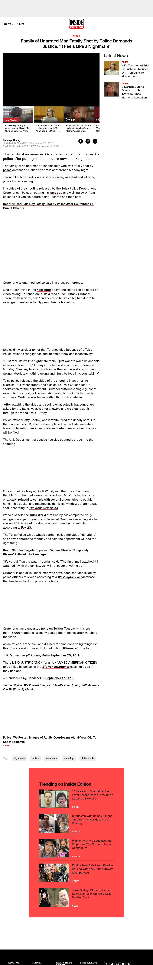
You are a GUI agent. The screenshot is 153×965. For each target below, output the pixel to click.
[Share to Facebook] (80, 142)
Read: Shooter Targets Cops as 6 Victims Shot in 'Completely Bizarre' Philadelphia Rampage (46, 552)
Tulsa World (38, 515)
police (7, 170)
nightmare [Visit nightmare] (19, 758)
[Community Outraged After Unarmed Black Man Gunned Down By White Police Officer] (18, 119)
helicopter (44, 290)
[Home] (76, 24)
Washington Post (70, 577)
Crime (75, 807)
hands (53, 192)
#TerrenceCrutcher (55, 666)
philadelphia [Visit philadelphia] (87, 758)
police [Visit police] (35, 758)
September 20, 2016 (65, 655)
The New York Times (43, 508)
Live (22, 24)
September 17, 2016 (59, 678)
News (7, 24)
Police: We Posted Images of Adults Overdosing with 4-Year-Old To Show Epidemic (50, 739)
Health (76, 832)
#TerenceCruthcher (77, 648)
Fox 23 (26, 527)
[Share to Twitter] (88, 142)
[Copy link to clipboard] (95, 142)
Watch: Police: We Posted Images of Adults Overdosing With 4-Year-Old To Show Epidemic (51, 687)
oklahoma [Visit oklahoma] (51, 758)
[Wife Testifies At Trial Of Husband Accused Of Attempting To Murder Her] (48, 119)
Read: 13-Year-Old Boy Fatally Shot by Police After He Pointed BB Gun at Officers (48, 206)
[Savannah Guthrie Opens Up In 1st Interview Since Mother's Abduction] (79, 119)
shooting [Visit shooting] (69, 758)
